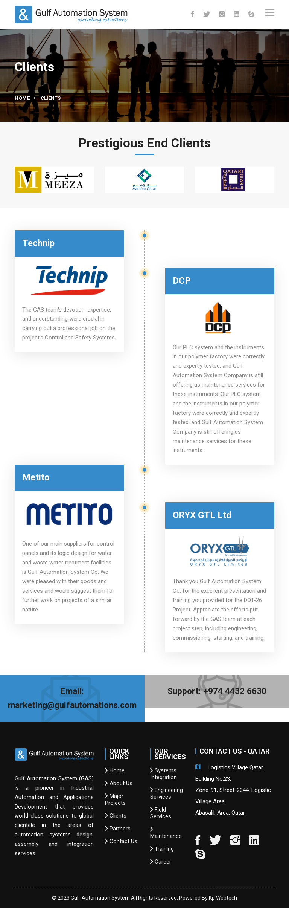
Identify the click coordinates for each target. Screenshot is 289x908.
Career (160, 861)
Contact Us (121, 841)
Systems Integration (163, 774)
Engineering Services (166, 793)
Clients (115, 815)
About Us (118, 783)
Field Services (160, 813)
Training (162, 848)
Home (22, 98)
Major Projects (115, 799)
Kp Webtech (223, 898)
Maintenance (166, 832)
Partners (118, 828)
